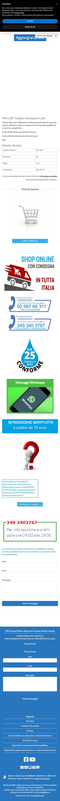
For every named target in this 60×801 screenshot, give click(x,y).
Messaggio (6, 580)
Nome (4, 561)
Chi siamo (30, 721)
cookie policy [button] (19, 13)
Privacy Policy (30, 643)
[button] (57, 4)
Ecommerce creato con (30, 795)
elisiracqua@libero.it (42, 792)
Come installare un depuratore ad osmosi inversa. (30, 735)
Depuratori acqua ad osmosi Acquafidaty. (30, 745)
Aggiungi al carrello (30, 37)
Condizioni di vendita (30, 726)
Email (4, 571)
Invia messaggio (30, 603)
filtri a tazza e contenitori (49, 176)
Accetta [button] (30, 21)
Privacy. (30, 730)
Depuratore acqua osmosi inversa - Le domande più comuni (30, 750)
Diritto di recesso (30, 740)
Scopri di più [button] (30, 27)
